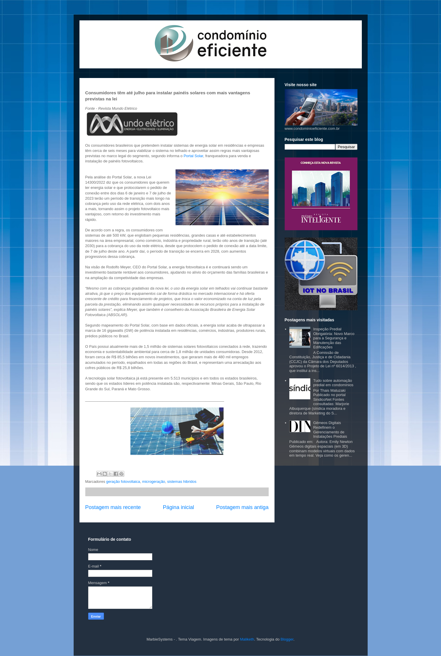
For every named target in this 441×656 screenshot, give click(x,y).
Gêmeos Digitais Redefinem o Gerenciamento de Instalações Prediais (330, 430)
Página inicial (178, 507)
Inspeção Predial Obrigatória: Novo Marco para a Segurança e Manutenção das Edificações (334, 338)
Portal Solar (193, 156)
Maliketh (247, 639)
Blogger (287, 639)
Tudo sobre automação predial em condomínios (333, 382)
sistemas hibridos (181, 481)
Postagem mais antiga (242, 507)
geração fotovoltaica (123, 481)
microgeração (153, 481)
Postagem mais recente (113, 507)
